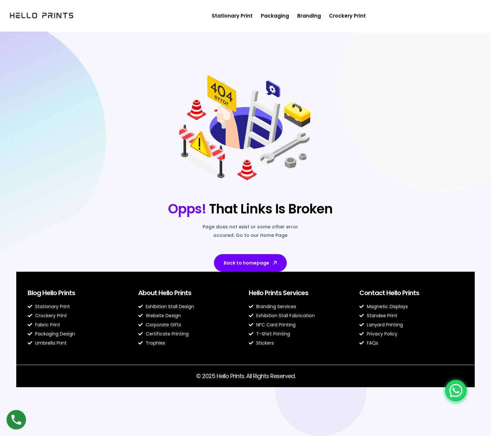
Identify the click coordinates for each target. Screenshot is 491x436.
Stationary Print (232, 15)
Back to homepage (251, 263)
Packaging (275, 15)
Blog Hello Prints (51, 292)
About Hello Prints (164, 292)
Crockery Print (347, 15)
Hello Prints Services (278, 292)
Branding (309, 15)
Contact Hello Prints (389, 292)
